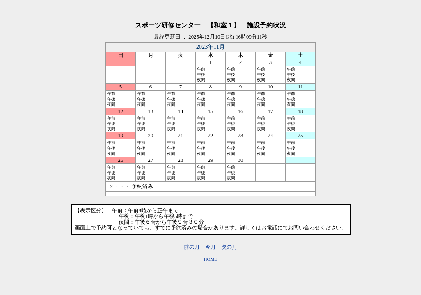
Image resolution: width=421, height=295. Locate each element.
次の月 (229, 247)
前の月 (192, 247)
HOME (210, 258)
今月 (210, 247)
